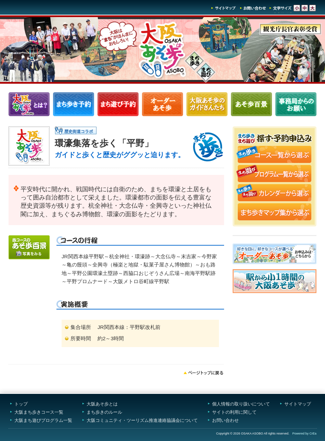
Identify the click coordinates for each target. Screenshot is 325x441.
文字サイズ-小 (297, 8)
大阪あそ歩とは (102, 403)
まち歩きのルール (104, 412)
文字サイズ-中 (304, 8)
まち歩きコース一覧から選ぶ (274, 155)
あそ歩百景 (251, 104)
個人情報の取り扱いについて (241, 403)
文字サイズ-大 (312, 8)
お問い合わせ (253, 8)
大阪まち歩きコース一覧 (38, 412)
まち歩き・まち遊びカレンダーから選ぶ (274, 193)
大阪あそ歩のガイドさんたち (207, 104)
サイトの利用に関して (234, 412)
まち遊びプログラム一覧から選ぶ (274, 174)
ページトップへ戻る (203, 372)
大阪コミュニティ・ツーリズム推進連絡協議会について (142, 420)
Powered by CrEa (304, 433)
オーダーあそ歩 (162, 104)
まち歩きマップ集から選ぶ (274, 212)
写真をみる (29, 247)
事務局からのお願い (295, 104)
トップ (21, 403)
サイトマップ (223, 8)
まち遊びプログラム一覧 (118, 104)
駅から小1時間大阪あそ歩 (274, 281)
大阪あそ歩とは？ (29, 104)
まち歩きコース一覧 (73, 104)
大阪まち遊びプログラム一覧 (43, 420)
